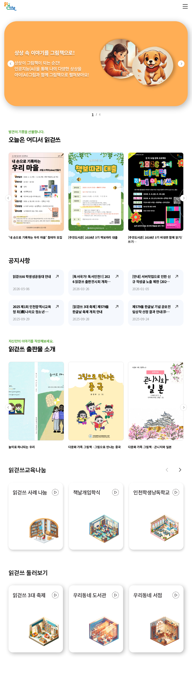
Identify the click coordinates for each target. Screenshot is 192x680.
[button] (10, 63)
